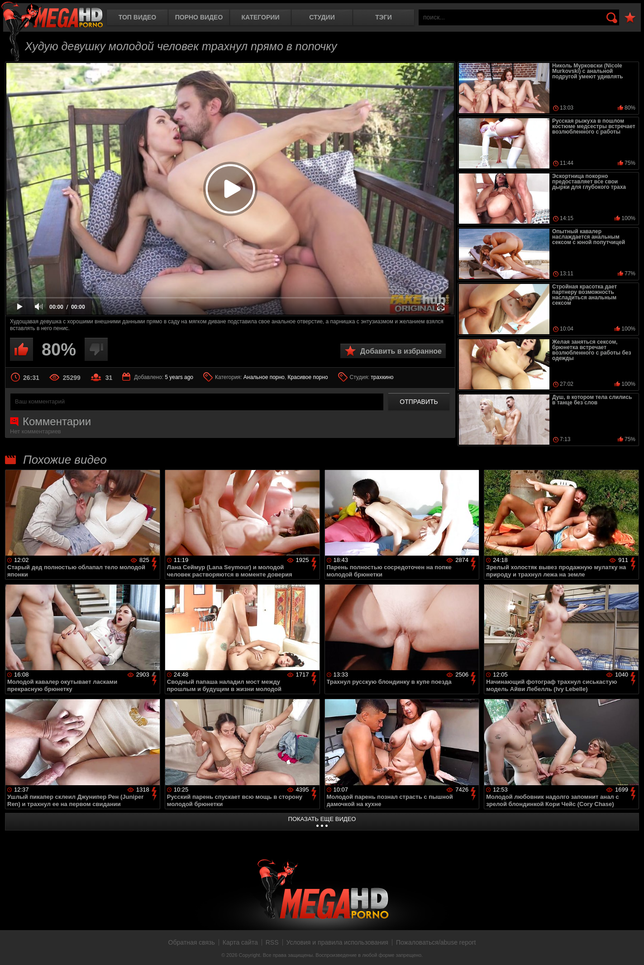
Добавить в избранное (401, 351)
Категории (261, 17)
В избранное (630, 18)
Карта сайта (240, 942)
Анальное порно (264, 377)
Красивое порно (307, 377)
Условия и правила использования (337, 942)
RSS (272, 942)
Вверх (630, 948)
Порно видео (199, 17)
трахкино (382, 377)
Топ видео (137, 17)
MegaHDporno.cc (52, 15)
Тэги (383, 17)
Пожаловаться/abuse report (436, 942)
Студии (321, 17)
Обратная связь (191, 942)
